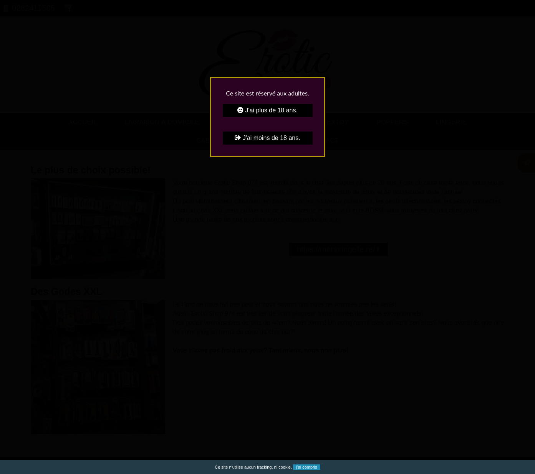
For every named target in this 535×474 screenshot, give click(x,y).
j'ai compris (306, 467)
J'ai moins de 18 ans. (267, 138)
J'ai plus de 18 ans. (267, 110)
